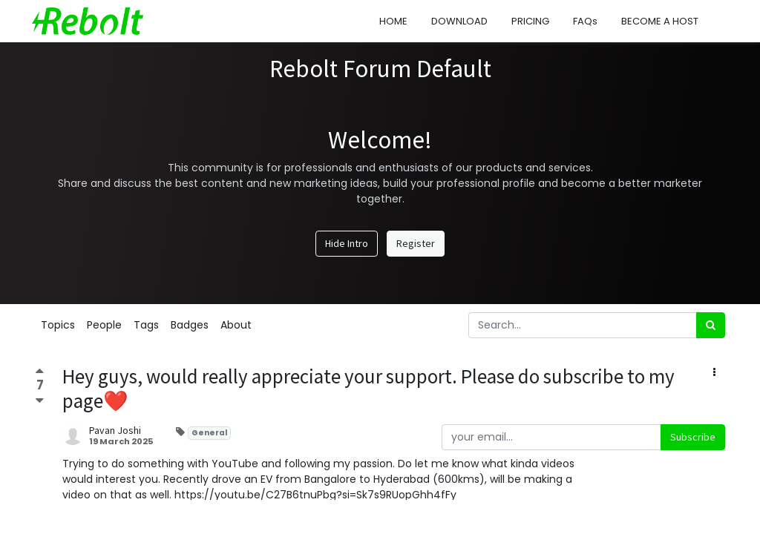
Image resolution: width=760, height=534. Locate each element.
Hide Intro (346, 243)
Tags (146, 324)
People (104, 324)
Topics (58, 324)
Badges (190, 324)
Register (415, 243)
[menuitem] (390, 21)
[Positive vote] (40, 372)
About (236, 324)
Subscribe (692, 437)
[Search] (710, 325)
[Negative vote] (40, 400)
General (209, 432)
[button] (714, 372)
